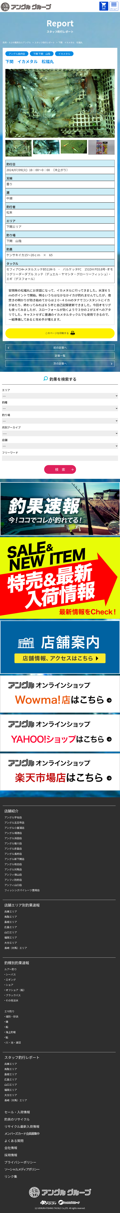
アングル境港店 (13, 833)
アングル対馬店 (13, 869)
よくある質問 (13, 1140)
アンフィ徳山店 (13, 874)
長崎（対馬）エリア (15, 948)
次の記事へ (60, 363)
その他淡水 (12, 1000)
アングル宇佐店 (13, 817)
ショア (9, 984)
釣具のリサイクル (17, 1119)
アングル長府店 (13, 853)
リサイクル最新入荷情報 (21, 1126)
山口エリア (10, 932)
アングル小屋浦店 (14, 827)
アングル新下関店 (14, 859)
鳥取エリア (10, 916)
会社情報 (10, 1147)
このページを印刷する (57, 333)
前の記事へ (60, 347)
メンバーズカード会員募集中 (21, 1133)
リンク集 (10, 1176)
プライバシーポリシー (20, 1162)
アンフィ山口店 (13, 885)
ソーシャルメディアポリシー (21, 1169)
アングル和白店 (13, 864)
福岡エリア (10, 937)
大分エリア (10, 942)
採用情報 (10, 1155)
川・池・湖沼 (13, 1042)
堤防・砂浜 (12, 1016)
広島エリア (10, 927)
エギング (11, 979)
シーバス (11, 974)
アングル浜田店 (13, 838)
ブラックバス (13, 995)
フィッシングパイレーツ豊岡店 (22, 890)
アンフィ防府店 (13, 879)
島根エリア (10, 922)
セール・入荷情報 (17, 1112)
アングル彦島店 (13, 848)
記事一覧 (60, 355)
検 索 (60, 469)
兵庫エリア (10, 911)
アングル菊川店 (13, 843)
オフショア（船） (16, 990)
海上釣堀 (11, 1032)
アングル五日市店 (14, 822)
